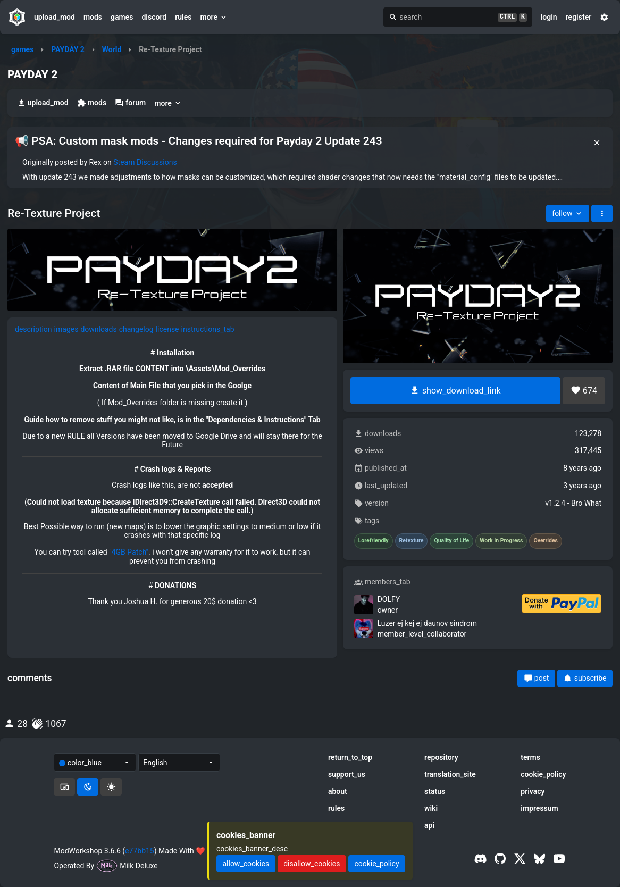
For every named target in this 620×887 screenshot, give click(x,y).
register (579, 17)
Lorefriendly (373, 541)
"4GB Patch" (128, 552)
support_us (346, 774)
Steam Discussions (145, 162)
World (112, 49)
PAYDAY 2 (68, 49)
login (549, 17)
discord (153, 17)
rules (183, 17)
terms (530, 757)
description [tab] (33, 329)
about (337, 791)
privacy (532, 791)
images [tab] (66, 329)
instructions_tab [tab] (207, 329)
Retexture (411, 541)
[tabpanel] (172, 477)
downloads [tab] (98, 329)
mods (92, 17)
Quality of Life (451, 541)
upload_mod (54, 17)
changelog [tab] (136, 329)
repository (441, 757)
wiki (431, 808)
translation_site (450, 774)
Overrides (545, 541)
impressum (539, 808)
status (434, 791)
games (122, 17)
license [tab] (167, 329)
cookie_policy (543, 774)
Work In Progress (501, 541)
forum (130, 102)
